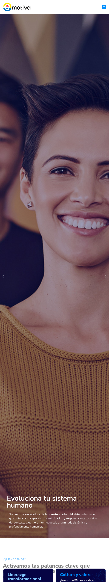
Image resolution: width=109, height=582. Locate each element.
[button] (104, 7)
